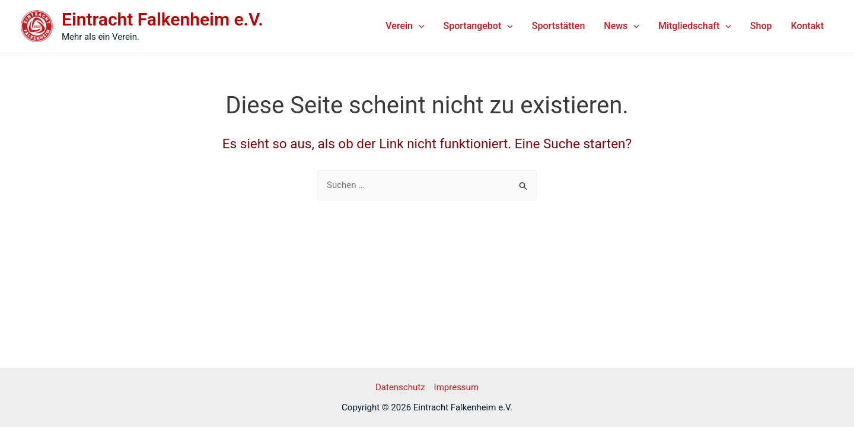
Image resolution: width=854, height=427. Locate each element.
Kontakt (807, 25)
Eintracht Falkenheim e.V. (162, 19)
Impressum (456, 387)
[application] (419, 26)
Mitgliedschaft (694, 26)
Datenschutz (400, 387)
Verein (404, 26)
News (621, 26)
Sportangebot (478, 26)
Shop (761, 25)
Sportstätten (558, 25)
